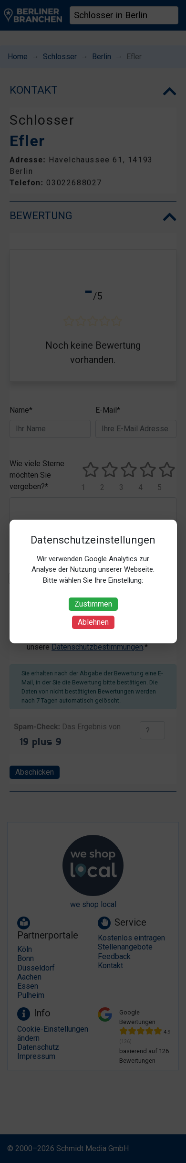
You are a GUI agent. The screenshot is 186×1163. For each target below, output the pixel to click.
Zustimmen (93, 603)
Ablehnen (93, 622)
